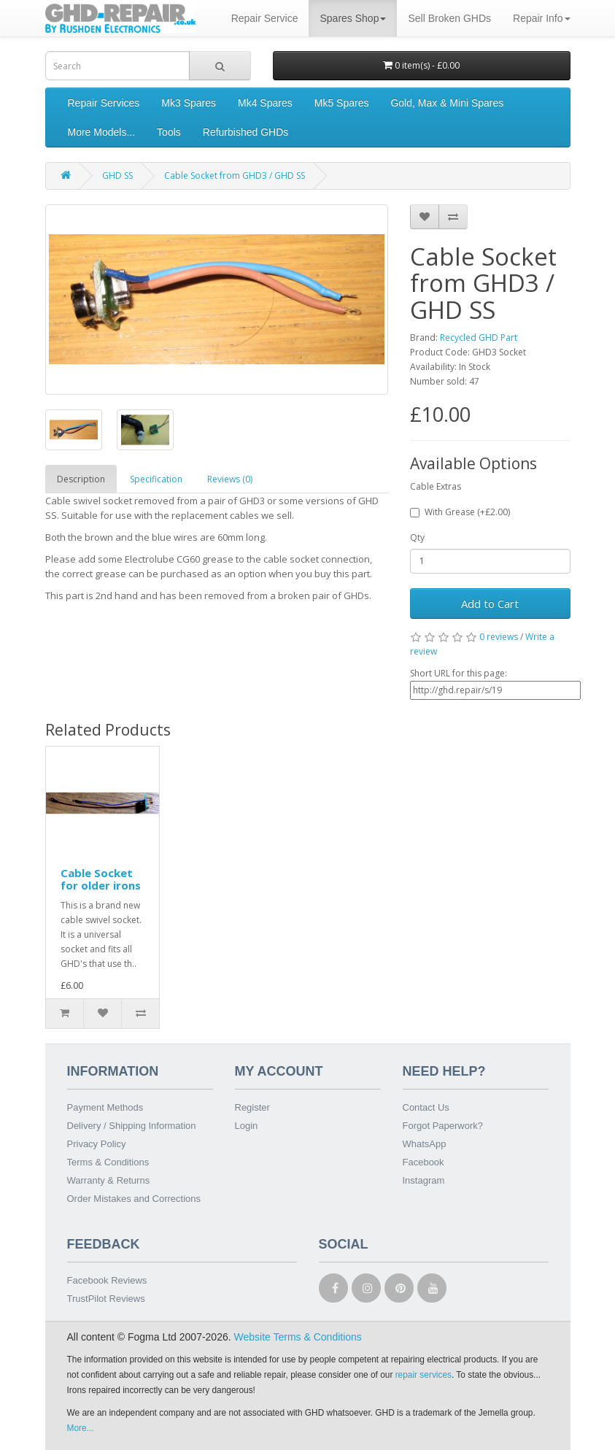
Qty (417, 537)
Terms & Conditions (108, 1162)
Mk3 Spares (188, 103)
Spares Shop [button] (353, 18)
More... (80, 1428)
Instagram (424, 1180)
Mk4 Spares (265, 103)
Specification (156, 479)
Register (252, 1107)
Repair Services (104, 103)
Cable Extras (435, 486)
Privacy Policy (96, 1143)
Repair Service (264, 18)
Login (246, 1125)
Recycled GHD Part (478, 337)
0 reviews (498, 636)
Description (81, 479)
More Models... (102, 132)
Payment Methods (105, 1107)
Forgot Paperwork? (443, 1125)
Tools (169, 132)
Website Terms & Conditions (298, 1337)
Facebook (423, 1162)
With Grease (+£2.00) (460, 512)
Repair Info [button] (541, 18)
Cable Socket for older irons (101, 878)
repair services (423, 1375)
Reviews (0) (229, 479)
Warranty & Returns (108, 1180)
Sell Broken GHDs (449, 18)
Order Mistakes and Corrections (134, 1198)
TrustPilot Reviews (106, 1298)
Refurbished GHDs (246, 132)
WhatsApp (424, 1143)
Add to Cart (490, 603)
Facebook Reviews (107, 1280)
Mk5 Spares (341, 103)
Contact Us (426, 1107)
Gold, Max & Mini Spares (446, 103)
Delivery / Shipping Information (131, 1125)
